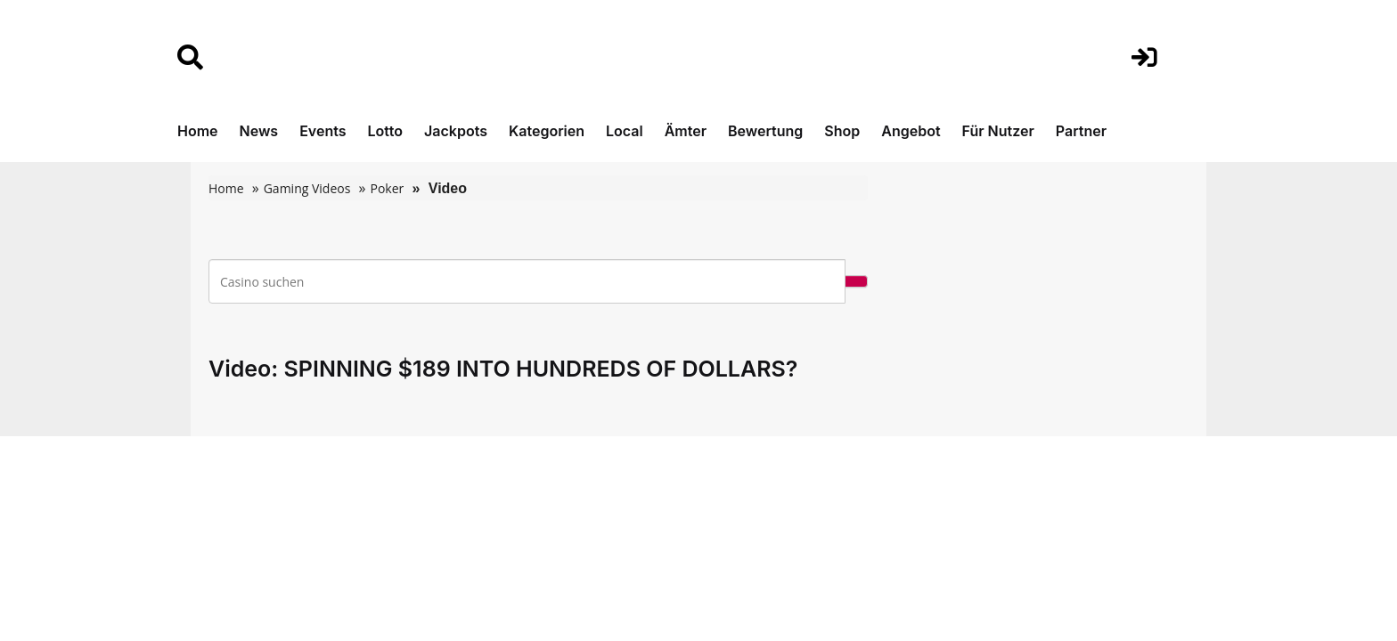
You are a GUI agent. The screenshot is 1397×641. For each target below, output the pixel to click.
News (259, 131)
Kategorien (546, 131)
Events (322, 131)
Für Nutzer (998, 131)
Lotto (385, 131)
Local (624, 131)
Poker (387, 188)
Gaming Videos (307, 188)
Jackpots (455, 131)
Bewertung (765, 131)
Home (197, 131)
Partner (1081, 131)
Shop (842, 131)
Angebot (910, 131)
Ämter (686, 131)
